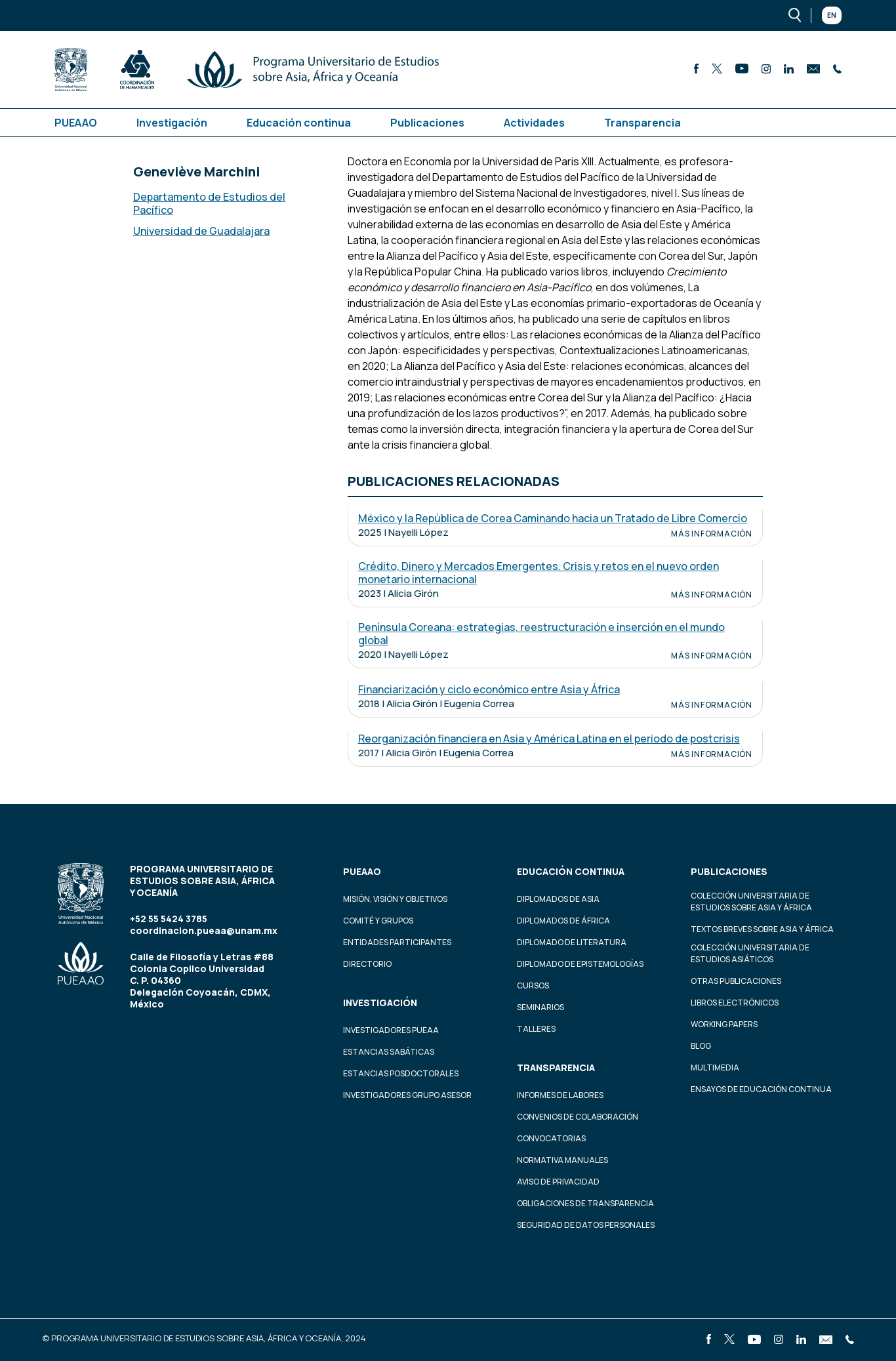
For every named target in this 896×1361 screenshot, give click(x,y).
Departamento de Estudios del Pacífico (209, 203)
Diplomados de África (563, 920)
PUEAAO (75, 123)
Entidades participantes (397, 942)
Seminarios (540, 1007)
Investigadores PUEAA (391, 1030)
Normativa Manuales (562, 1160)
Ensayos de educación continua (761, 1089)
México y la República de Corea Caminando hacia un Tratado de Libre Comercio (552, 518)
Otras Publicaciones (736, 980)
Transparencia (642, 123)
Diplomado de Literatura (571, 942)
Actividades (534, 123)
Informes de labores (560, 1095)
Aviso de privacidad (558, 1181)
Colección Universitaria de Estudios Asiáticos (750, 953)
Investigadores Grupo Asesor (407, 1095)
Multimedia (715, 1067)
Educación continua (299, 123)
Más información (711, 534)
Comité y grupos (378, 920)
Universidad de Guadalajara (201, 230)
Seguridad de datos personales (586, 1224)
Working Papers (724, 1024)
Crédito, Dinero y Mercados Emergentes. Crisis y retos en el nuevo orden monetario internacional (538, 572)
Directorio (367, 963)
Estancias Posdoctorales (400, 1073)
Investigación (171, 123)
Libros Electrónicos (735, 1002)
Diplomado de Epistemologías (580, 963)
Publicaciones (427, 123)
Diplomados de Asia (558, 898)
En (831, 15)
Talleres (536, 1028)
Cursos (533, 985)
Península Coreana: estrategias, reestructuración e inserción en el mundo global (541, 633)
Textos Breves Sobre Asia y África (762, 929)
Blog (701, 1045)
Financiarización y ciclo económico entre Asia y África (489, 689)
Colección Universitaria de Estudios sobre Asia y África (751, 901)
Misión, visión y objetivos (395, 898)
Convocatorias (551, 1138)
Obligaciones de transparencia (585, 1203)
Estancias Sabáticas (388, 1051)
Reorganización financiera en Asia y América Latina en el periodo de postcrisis (549, 738)
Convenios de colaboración (577, 1116)
